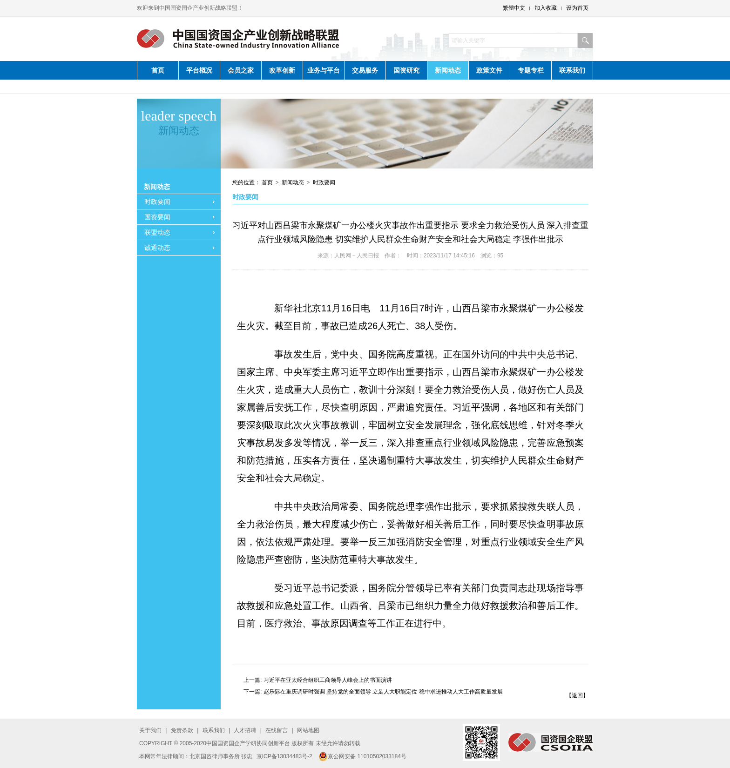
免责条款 (182, 730)
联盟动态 (157, 232)
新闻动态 (448, 70)
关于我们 (150, 730)
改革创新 (282, 70)
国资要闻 (157, 217)
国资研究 (406, 70)
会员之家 (241, 70)
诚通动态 (157, 247)
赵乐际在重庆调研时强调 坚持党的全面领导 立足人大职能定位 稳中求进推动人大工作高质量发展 (383, 691)
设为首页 (577, 8)
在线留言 (276, 730)
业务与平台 (323, 70)
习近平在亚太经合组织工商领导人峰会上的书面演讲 (328, 680)
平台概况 (199, 70)
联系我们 (572, 70)
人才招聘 (245, 730)
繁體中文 (514, 8)
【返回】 (577, 695)
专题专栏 (531, 70)
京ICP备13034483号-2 (284, 756)
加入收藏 (545, 8)
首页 (157, 70)
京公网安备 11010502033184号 (362, 756)
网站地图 (308, 730)
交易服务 (365, 70)
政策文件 (489, 70)
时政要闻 (157, 201)
